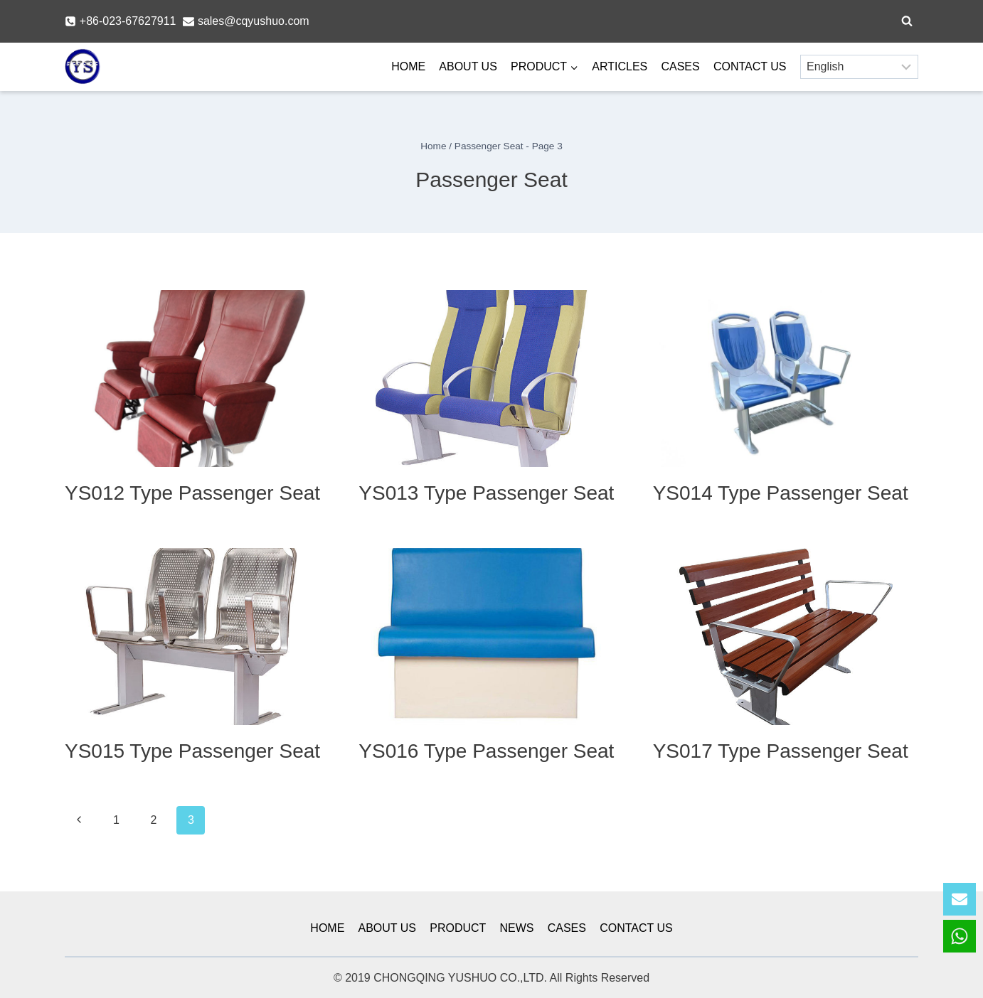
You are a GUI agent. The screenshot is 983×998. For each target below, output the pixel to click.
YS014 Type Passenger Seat (780, 493)
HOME (408, 66)
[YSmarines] (82, 67)
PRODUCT (458, 928)
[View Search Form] (907, 21)
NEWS (517, 928)
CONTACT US (750, 66)
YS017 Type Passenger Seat (780, 751)
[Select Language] (859, 67)
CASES (680, 66)
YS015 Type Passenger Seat (192, 751)
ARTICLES (619, 66)
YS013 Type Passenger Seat (486, 493)
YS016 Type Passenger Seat (486, 751)
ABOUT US (468, 66)
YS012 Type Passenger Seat (192, 493)
